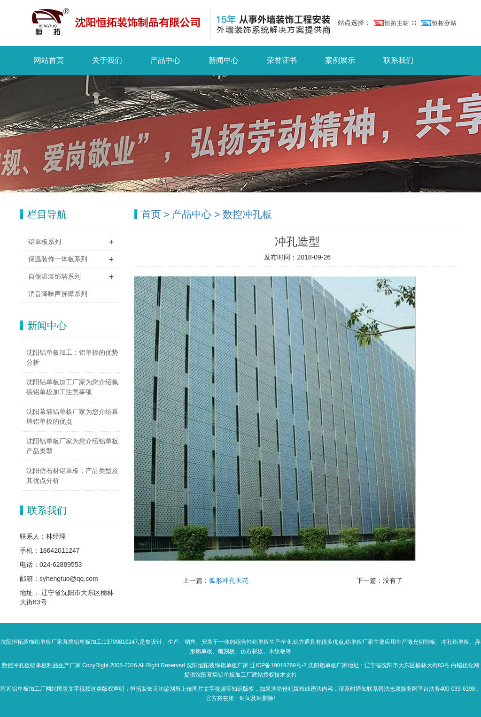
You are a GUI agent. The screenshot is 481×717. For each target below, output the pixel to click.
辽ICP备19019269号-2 (278, 665)
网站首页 (49, 60)
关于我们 (107, 60)
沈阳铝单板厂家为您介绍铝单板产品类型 (72, 446)
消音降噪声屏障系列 (57, 293)
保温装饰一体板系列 (57, 259)
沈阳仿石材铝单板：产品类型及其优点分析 (72, 475)
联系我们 (398, 60)
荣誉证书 (282, 60)
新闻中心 (224, 60)
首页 (151, 214)
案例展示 (340, 60)
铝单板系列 (44, 241)
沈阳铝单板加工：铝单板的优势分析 (72, 357)
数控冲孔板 (247, 214)
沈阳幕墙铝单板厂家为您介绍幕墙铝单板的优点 (72, 416)
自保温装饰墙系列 (54, 276)
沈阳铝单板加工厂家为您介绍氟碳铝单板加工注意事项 (72, 387)
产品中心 (165, 60)
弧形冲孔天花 (228, 580)
